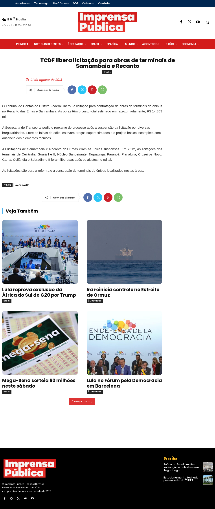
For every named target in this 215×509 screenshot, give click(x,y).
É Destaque (94, 300)
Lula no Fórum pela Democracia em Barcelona (124, 383)
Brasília (107, 72)
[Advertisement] (191, 178)
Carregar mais (82, 401)
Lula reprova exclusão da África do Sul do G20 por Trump (39, 292)
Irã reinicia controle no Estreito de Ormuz (123, 292)
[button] (207, 22)
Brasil (7, 300)
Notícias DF (21, 185)
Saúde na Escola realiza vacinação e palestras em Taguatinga (181, 467)
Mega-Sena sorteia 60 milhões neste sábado (38, 383)
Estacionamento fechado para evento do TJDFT (181, 479)
